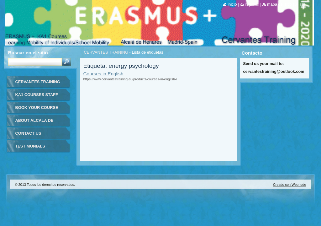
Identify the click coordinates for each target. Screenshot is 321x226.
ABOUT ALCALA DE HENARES (34, 122)
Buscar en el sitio (28, 52)
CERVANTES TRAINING (106, 52)
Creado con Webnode (289, 184)
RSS (302, 4)
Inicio (232, 4)
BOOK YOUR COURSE (36, 107)
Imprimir (252, 4)
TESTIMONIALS (30, 146)
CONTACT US (28, 133)
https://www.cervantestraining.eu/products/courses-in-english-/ (130, 79)
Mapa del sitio (279, 4)
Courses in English (103, 73)
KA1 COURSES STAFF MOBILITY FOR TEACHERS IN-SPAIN (36, 96)
